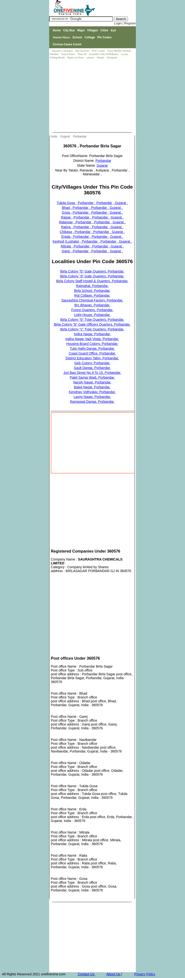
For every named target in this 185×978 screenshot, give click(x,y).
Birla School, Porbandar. (92, 291)
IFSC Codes (98, 50)
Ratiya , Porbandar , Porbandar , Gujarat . (92, 227)
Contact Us (86, 974)
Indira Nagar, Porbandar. (92, 334)
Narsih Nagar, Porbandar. (92, 382)
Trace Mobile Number (119, 50)
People (101, 57)
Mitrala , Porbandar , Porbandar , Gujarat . (92, 246)
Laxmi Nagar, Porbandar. (92, 397)
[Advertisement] (93, 96)
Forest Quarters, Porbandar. (92, 310)
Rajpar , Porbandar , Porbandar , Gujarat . (92, 217)
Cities (104, 30)
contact (90, 57)
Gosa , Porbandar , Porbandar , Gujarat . (92, 212)
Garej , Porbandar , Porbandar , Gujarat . (92, 251)
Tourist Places (61, 37)
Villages (92, 30)
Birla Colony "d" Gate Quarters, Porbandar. (92, 276)
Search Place (68, 54)
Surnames (112, 57)
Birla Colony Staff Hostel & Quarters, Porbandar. (92, 281)
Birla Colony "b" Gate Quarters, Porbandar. (92, 271)
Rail (113, 30)
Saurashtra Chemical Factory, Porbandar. (92, 300)
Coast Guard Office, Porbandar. (92, 353)
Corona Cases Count (67, 44)
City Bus (69, 30)
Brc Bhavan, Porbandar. (92, 305)
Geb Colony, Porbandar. (92, 363)
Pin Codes (104, 37)
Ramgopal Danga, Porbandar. (92, 402)
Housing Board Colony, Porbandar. (92, 344)
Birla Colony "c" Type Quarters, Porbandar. (92, 329)
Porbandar (80, 136)
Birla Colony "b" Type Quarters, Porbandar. (92, 319)
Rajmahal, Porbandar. (92, 286)
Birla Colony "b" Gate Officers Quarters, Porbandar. (92, 324)
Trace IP (82, 54)
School (77, 37)
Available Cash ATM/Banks (104, 54)
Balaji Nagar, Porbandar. (92, 387)
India (54, 136)
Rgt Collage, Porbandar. (92, 295)
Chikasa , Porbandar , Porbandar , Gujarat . (92, 232)
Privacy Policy (144, 974)
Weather (54, 54)
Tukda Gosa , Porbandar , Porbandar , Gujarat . (92, 203)
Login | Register (125, 23)
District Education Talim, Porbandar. (92, 358)
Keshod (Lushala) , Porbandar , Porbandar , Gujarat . (92, 241)
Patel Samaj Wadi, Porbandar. (92, 377)
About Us (113, 974)
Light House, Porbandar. (92, 315)
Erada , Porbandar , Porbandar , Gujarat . (92, 237)
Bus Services (82, 50)
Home (57, 30)
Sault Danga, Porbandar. (92, 368)
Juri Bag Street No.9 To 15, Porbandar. (92, 373)
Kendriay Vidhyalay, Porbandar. (92, 392)
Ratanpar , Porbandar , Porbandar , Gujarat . (92, 222)
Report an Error (76, 57)
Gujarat (65, 136)
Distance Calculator (62, 50)
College (90, 37)
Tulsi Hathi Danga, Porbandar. (92, 348)
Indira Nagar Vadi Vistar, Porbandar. (92, 339)
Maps (81, 30)
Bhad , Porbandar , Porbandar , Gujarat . (92, 208)
